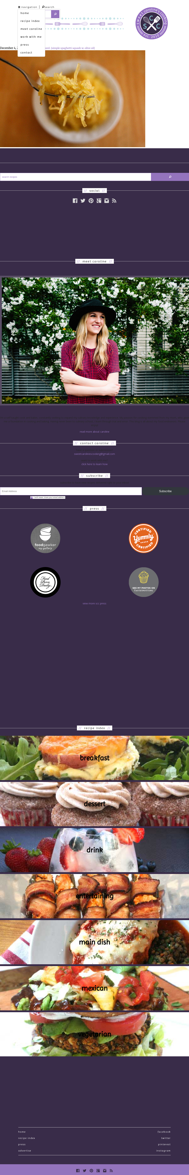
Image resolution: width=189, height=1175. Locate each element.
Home (22, 1131)
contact (26, 52)
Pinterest (164, 1144)
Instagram (163, 1150)
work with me (31, 36)
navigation (27, 7)
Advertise (24, 1150)
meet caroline (31, 29)
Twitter (166, 1138)
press (24, 44)
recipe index (30, 21)
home (24, 13)
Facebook (164, 1131)
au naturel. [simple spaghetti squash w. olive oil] (66, 48)
